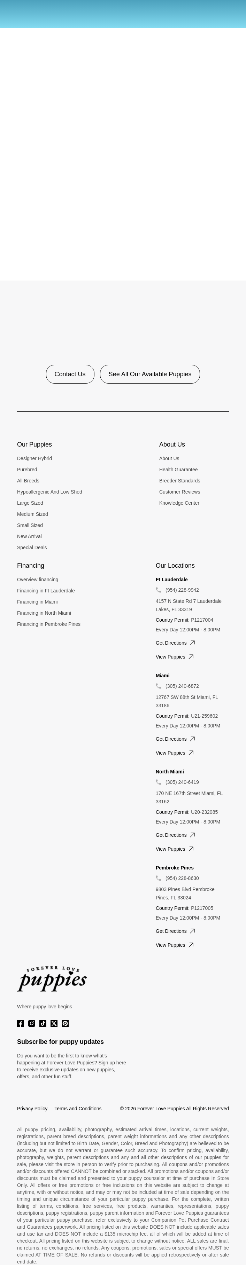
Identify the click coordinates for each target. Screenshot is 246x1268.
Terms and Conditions (77, 1108)
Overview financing (37, 579)
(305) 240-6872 (182, 686)
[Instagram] (31, 1023)
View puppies (175, 657)
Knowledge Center (179, 503)
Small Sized (30, 525)
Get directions (176, 643)
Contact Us (70, 374)
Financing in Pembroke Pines (48, 624)
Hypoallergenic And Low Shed (49, 492)
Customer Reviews (179, 492)
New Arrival (29, 536)
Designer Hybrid (34, 458)
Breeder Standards (179, 480)
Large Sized (30, 503)
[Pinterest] (65, 1023)
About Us (169, 458)
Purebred (27, 469)
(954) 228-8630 (182, 878)
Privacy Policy (32, 1108)
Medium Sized (32, 514)
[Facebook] (20, 1023)
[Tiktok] (42, 1023)
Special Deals (32, 547)
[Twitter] (54, 1023)
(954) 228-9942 (182, 590)
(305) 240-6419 (182, 782)
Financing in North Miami (44, 613)
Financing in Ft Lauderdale (46, 590)
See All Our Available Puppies (150, 374)
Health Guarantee (178, 469)
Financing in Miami (37, 602)
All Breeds (28, 480)
